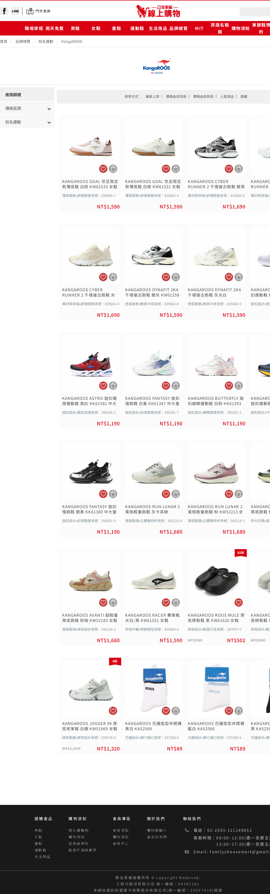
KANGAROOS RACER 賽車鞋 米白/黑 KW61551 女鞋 (152, 617)
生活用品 (158, 28)
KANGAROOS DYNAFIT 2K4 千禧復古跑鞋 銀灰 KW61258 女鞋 (152, 292)
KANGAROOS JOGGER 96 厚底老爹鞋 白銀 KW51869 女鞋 (89, 726)
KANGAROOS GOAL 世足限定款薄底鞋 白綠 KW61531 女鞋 (153, 184)
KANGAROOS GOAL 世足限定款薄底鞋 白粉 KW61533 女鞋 (90, 184)
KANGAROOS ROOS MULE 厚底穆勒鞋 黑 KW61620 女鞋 (216, 617)
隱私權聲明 (78, 830)
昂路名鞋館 (220, 28)
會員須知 (121, 830)
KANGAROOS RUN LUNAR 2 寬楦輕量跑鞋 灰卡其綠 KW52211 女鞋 (152, 509)
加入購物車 (113, 169)
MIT (199, 28)
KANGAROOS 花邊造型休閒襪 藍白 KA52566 (216, 726)
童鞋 (116, 28)
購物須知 (241, 28)
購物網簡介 (157, 830)
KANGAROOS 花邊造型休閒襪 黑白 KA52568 (153, 726)
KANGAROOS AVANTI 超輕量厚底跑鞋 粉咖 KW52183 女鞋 (90, 617)
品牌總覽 (178, 28)
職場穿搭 (34, 28)
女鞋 (96, 28)
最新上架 (152, 96)
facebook (4, 11)
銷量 (243, 96)
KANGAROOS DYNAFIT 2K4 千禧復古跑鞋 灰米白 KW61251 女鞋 (214, 292)
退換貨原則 (78, 843)
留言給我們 (157, 836)
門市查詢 (43, 10)
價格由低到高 (176, 96)
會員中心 (121, 843)
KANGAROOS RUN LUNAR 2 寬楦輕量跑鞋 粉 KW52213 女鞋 (215, 509)
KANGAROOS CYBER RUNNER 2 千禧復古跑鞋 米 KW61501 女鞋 (88, 292)
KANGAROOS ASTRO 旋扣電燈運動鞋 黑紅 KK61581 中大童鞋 (89, 401)
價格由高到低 (203, 96)
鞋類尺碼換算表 (82, 849)
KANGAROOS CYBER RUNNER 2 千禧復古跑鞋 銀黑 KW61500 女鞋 (216, 184)
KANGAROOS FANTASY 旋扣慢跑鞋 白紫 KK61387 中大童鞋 (152, 401)
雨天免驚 (55, 28)
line (15, 11)
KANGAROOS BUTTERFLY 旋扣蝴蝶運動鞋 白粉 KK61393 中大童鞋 (216, 401)
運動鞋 (137, 28)
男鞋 (75, 28)
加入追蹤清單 (103, 169)
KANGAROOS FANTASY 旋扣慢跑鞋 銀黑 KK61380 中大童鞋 (89, 509)
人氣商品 (227, 96)
